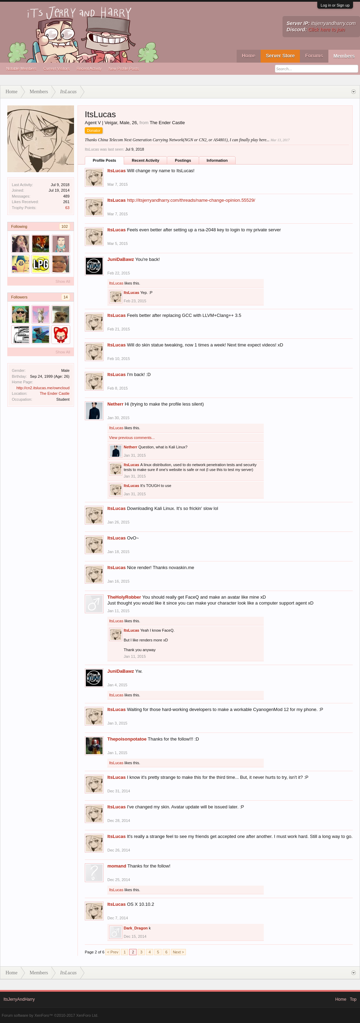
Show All (63, 281)
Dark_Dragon (136, 928)
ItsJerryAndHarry (19, 999)
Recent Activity (88, 68)
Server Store (280, 55)
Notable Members (21, 68)
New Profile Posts (124, 68)
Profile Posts (104, 160)
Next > (178, 952)
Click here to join (326, 29)
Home (248, 55)
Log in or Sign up (335, 5)
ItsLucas (116, 170)
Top (353, 999)
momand (116, 866)
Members (344, 56)
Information (217, 160)
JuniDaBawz (120, 259)
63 (67, 208)
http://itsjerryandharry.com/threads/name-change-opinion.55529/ (191, 200)
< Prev (112, 952)
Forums (314, 55)
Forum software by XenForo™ (50, 1015)
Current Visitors (56, 68)
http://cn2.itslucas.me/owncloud (42, 388)
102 (65, 226)
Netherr (115, 404)
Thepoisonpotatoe (127, 739)
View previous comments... (132, 437)
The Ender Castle (54, 393)
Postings (183, 160)
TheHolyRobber (124, 597)
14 (66, 297)
